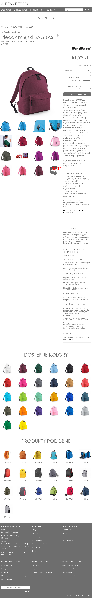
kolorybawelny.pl (69, 572)
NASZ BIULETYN (50, 10)
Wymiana (36, 547)
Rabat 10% (66, 529)
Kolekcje (4, 572)
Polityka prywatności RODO (43, 572)
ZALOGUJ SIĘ (6, 10)
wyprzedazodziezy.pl (71, 569)
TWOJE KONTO (36, 10)
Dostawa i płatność (40, 544)
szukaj (87, 10)
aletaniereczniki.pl (69, 576)
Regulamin (36, 569)
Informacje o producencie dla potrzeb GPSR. (74, 211)
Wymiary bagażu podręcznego (14, 576)
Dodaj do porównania (12, 32)
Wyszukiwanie (6, 565)
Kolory (3, 569)
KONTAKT (71, 339)
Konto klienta (37, 540)
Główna (4, 27)
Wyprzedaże (67, 540)
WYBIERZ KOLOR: (85, 66)
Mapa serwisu (6, 579)
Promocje (66, 537)
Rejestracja (36, 537)
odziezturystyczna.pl (70, 565)
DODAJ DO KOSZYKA (77, 94)
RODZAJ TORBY (16, 27)
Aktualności (36, 565)
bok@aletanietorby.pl (10, 532)
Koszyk (34, 529)
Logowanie (36, 533)
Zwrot (34, 551)
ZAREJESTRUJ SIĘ (20, 10)
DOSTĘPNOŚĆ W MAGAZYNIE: (75, 79)
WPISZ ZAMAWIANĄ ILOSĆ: (74, 87)
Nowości (65, 533)
